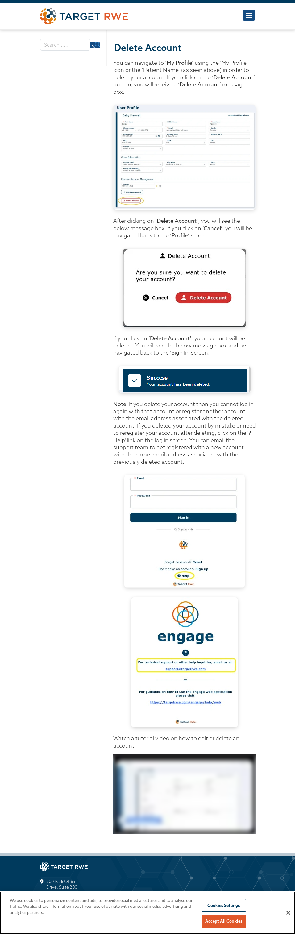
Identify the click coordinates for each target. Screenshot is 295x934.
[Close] (288, 913)
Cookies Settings (223, 905)
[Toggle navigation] (249, 15)
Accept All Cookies (223, 921)
